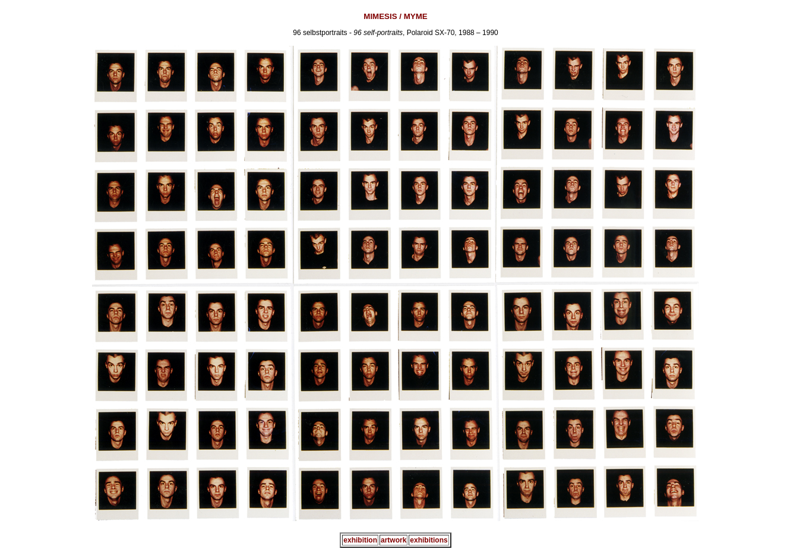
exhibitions (428, 540)
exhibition (360, 540)
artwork (393, 540)
